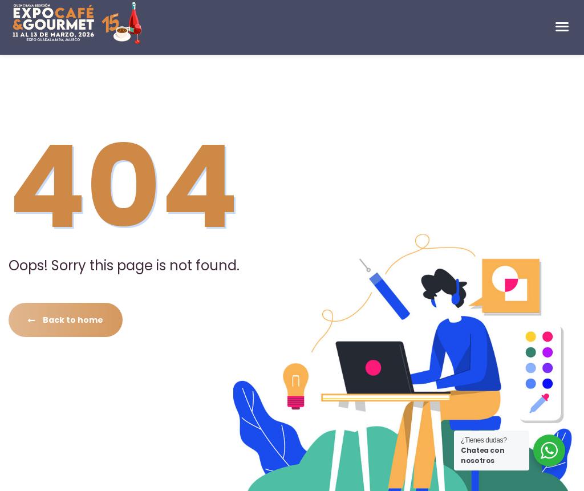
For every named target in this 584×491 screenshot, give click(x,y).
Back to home (65, 320)
